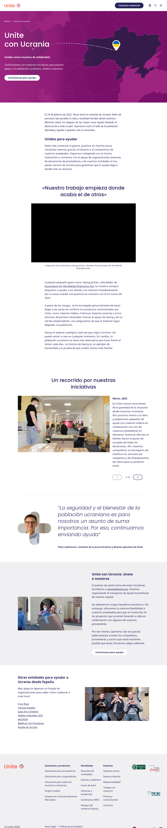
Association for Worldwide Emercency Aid (69, 286)
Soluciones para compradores (60, 776)
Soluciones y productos (57, 765)
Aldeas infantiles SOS (30, 715)
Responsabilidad (112, 782)
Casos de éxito (88, 785)
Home (7, 21)
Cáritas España (26, 707)
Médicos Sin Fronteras (31, 723)
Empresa (108, 765)
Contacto (108, 805)
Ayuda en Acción (27, 727)
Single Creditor (52, 790)
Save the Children (28, 711)
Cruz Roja (23, 703)
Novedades (87, 765)
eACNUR (23, 719)
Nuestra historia (111, 776)
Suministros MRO (90, 799)
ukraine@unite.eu (117, 589)
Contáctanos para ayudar (22, 77)
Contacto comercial (129, 5)
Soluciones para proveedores (60, 770)
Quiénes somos (111, 770)
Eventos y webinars (91, 779)
